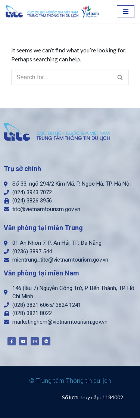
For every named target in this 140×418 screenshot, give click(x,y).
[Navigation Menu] (125, 11)
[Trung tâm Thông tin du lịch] (54, 11)
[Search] (61, 77)
